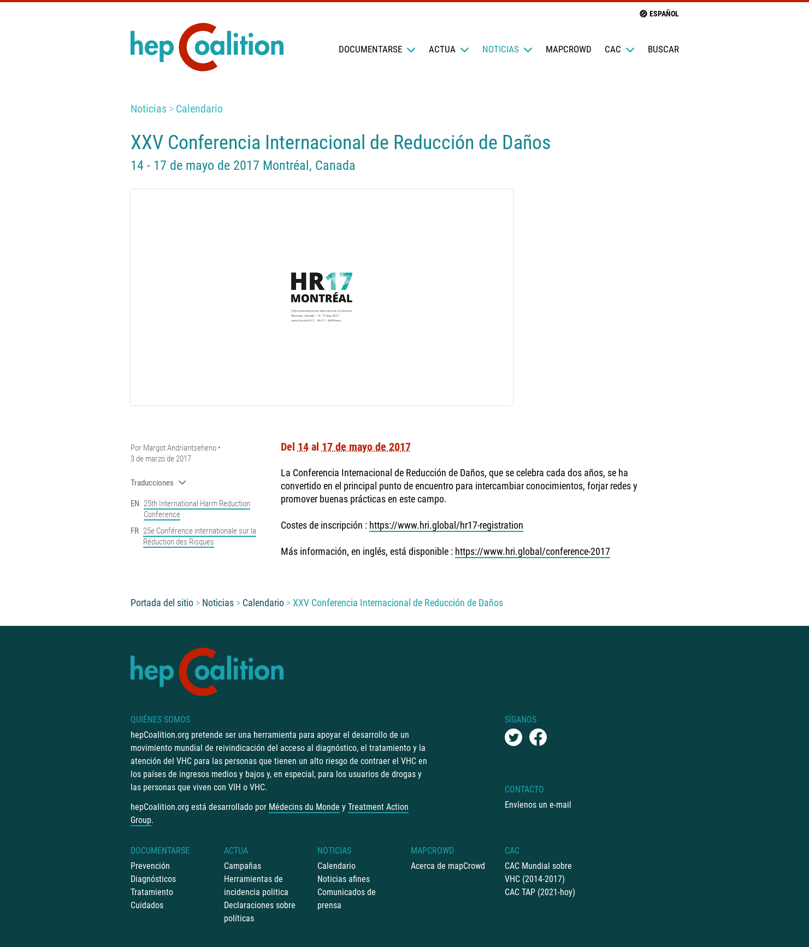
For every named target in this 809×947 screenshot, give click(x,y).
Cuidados (147, 905)
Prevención (150, 866)
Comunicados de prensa (346, 898)
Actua (449, 49)
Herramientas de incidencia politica (256, 885)
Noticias (507, 49)
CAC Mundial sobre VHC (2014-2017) (538, 872)
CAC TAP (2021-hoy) (540, 892)
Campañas (242, 866)
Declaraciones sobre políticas (260, 912)
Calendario (199, 108)
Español (659, 14)
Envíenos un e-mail (538, 805)
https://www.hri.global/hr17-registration (446, 525)
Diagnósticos (153, 879)
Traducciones (158, 483)
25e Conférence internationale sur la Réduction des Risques (199, 536)
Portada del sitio (162, 602)
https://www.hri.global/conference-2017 (532, 551)
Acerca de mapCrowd (448, 866)
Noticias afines (343, 879)
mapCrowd (569, 49)
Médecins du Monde (304, 807)
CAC (620, 49)
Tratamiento (152, 892)
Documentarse (377, 49)
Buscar (663, 49)
